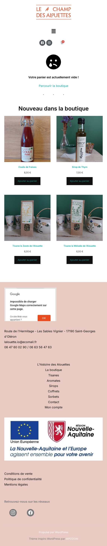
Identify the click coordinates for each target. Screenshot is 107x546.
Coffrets (53, 391)
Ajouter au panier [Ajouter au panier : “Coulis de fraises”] (27, 181)
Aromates (53, 380)
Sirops (53, 386)
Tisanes (53, 375)
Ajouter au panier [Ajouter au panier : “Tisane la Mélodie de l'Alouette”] (79, 259)
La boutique (53, 370)
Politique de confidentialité (23, 479)
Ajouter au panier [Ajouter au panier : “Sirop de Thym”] (79, 181)
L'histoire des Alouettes (53, 364)
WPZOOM (72, 538)
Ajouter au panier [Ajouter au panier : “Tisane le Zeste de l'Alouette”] (27, 259)
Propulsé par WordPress (53, 532)
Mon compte (53, 407)
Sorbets (53, 396)
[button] (53, 32)
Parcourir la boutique (53, 86)
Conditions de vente (18, 473)
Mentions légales (16, 484)
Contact (53, 402)
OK (44, 318)
